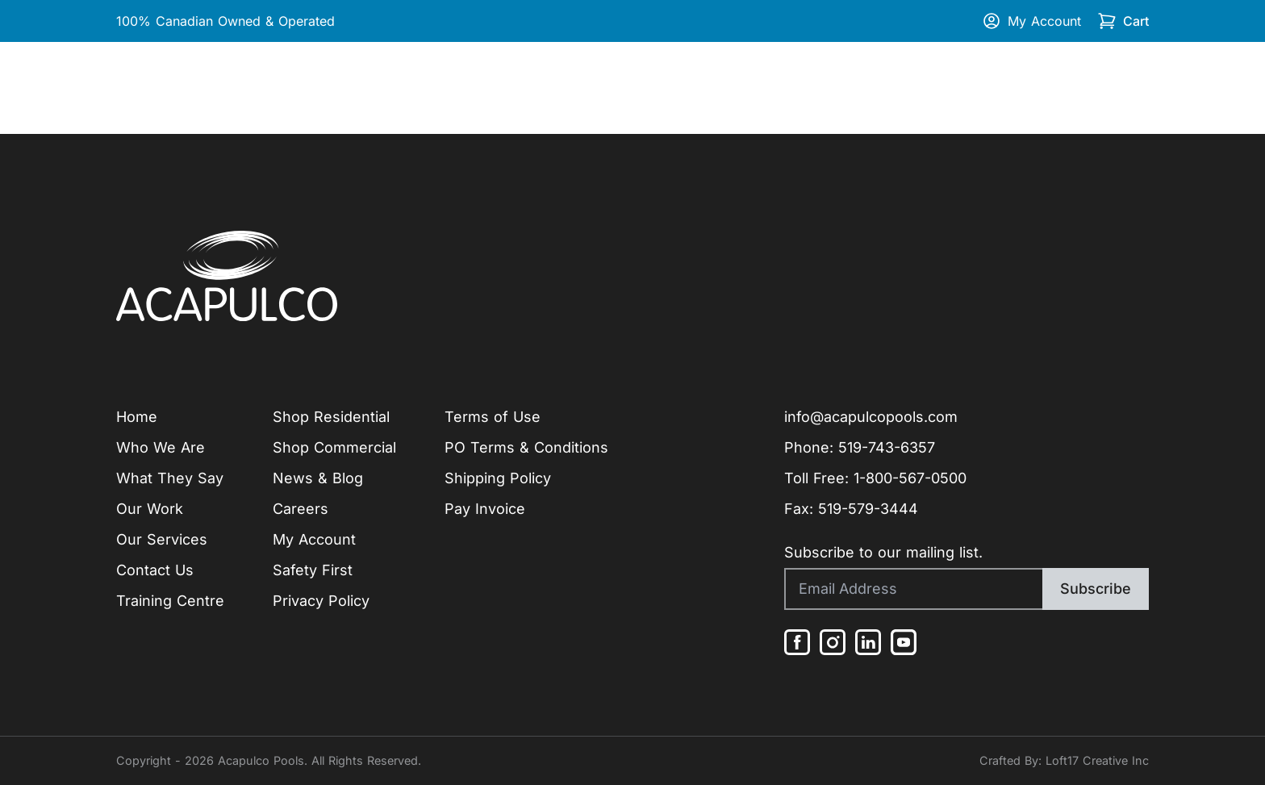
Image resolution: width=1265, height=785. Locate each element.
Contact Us (155, 570)
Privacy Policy (321, 600)
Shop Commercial (334, 447)
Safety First (313, 570)
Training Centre (1025, 87)
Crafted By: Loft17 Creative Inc (1064, 760)
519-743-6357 (886, 447)
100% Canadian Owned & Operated (225, 21)
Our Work (311, 87)
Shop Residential (331, 416)
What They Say (169, 478)
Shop (914, 87)
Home (136, 87)
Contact (1122, 87)
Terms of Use (493, 416)
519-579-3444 (868, 508)
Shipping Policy (498, 478)
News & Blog (318, 478)
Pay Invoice (485, 508)
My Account (1031, 21)
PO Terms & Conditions (526, 447)
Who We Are (160, 447)
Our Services (161, 539)
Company (206, 87)
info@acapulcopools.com (871, 416)
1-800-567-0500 (910, 478)
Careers (300, 508)
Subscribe (1095, 588)
